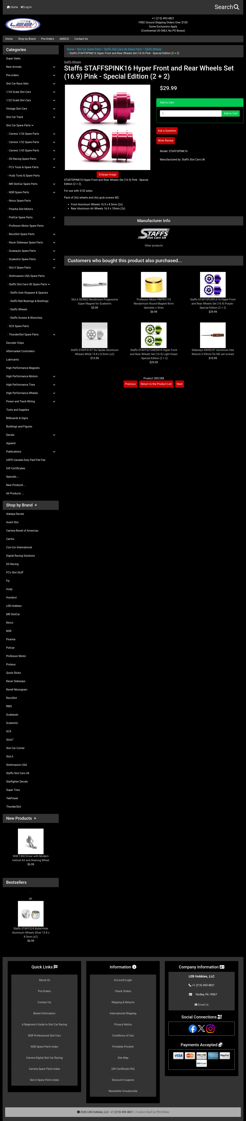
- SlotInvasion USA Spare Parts (25, 276)
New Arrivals (30, 66)
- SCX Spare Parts (17, 326)
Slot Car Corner (15, 748)
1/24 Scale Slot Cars (30, 92)
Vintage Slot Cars (30, 108)
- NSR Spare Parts (30, 192)
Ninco (9, 622)
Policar (10, 647)
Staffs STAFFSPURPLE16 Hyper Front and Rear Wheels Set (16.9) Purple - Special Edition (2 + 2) (213, 303)
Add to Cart (231, 113)
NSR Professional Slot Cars (44, 1035)
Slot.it (9, 756)
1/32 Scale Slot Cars (30, 100)
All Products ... (15, 493)
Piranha (10, 639)
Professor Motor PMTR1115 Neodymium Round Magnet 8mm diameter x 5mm (154, 303)
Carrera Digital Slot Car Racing (44, 1057)
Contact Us (81, 38)
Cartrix (10, 539)
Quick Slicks (13, 672)
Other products (154, 245)
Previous (130, 384)
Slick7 (9, 739)
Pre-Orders (47, 38)
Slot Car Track (30, 117)
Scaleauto (12, 714)
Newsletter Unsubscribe (123, 1091)
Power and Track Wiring (30, 401)
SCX (8, 731)
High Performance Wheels (30, 393)
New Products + (21, 818)
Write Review (165, 140)
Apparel (11, 443)
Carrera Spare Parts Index (44, 1068)
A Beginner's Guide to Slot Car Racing (44, 1024)
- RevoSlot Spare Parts (30, 234)
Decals (30, 434)
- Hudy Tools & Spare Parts (23, 175)
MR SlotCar (13, 614)
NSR (8, 631)
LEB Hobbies (14, 606)
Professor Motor (16, 656)
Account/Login (123, 980)
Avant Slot (12, 522)
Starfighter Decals (17, 781)
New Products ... (16, 485)
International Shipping (123, 1013)
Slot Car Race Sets (30, 83)
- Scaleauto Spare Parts (30, 250)
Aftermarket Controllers (20, 351)
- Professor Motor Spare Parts (25, 225)
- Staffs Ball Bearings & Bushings (27, 301)
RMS (9, 706)
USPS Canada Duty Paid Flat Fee (25, 460)
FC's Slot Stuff (14, 572)
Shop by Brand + (21, 505)
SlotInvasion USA (16, 764)
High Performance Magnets (23, 368)
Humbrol (11, 597)
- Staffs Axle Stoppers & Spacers (27, 292)
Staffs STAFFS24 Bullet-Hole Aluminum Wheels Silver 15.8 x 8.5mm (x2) (31, 919)
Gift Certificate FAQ (123, 1068)
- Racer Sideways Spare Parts (30, 242)
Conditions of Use (123, 1035)
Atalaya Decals (15, 514)
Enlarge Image (107, 174)
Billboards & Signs (17, 418)
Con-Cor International (19, 547)
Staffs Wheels (153, 49)
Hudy (9, 589)
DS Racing (12, 564)
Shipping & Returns (123, 1002)
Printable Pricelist (123, 1046)
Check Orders (123, 991)
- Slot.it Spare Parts (30, 267)
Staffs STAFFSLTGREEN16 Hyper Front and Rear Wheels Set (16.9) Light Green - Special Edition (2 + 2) (153, 354)
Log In (26, 7)
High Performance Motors (30, 376)
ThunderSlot (13, 806)
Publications (30, 451)
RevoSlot (11, 698)
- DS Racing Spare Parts (30, 158)
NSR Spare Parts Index (44, 1046)
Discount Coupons (123, 1080)
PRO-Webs (162, 1112)
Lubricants (12, 359)
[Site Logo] (42, 22)
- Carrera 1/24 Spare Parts (30, 133)
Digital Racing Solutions (20, 555)
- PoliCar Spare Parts (30, 217)
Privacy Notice (123, 1024)
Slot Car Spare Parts (89, 49)
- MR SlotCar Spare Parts (30, 184)
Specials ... (12, 476)
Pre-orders (30, 75)
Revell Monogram (16, 689)
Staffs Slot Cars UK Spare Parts (123, 49)
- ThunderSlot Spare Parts (30, 334)
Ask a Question (167, 130)
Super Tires (13, 790)
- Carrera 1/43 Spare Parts (30, 150)
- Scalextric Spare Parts (30, 259)
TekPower (12, 798)
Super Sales (13, 58)
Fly (8, 580)
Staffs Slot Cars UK (17, 773)
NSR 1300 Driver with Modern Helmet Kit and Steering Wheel (30, 845)
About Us (44, 980)
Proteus (11, 664)
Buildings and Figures (19, 426)
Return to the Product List (156, 384)
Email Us (202, 1004)
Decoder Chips (15, 342)
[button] (227, 7)
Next (179, 384)
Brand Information (44, 1013)
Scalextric (12, 723)
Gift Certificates (15, 468)
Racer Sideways (15, 681)
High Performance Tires (30, 384)
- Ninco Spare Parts (18, 200)
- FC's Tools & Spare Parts (30, 167)
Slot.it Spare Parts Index (44, 1080)
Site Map (123, 1057)
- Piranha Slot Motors (19, 209)
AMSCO (64, 38)
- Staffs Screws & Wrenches (24, 317)
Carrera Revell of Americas (22, 530)
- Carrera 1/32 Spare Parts (30, 142)
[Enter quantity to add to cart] (191, 113)
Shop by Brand (27, 38)
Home (12, 7)
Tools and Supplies (17, 409)
